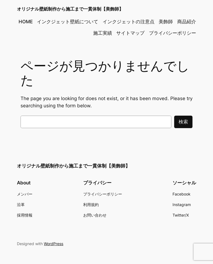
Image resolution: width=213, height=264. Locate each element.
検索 (183, 122)
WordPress (53, 243)
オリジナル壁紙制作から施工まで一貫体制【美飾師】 (70, 9)
